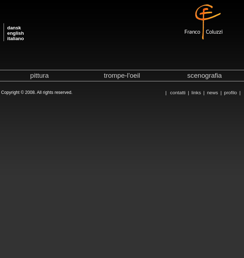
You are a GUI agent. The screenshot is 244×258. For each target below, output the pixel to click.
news (212, 92)
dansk (14, 27)
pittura (39, 75)
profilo (230, 92)
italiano (15, 38)
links (196, 92)
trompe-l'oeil (122, 75)
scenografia (204, 75)
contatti (178, 92)
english (15, 33)
